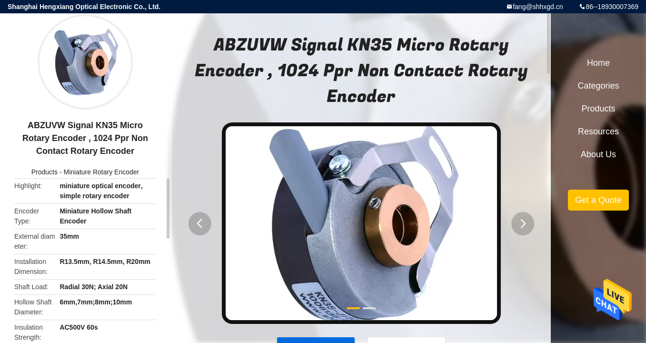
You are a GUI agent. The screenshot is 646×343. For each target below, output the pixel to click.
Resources (598, 131)
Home (598, 63)
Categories (598, 86)
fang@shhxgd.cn (538, 6)
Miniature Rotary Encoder (101, 172)
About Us (598, 154)
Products (44, 172)
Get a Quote (598, 200)
